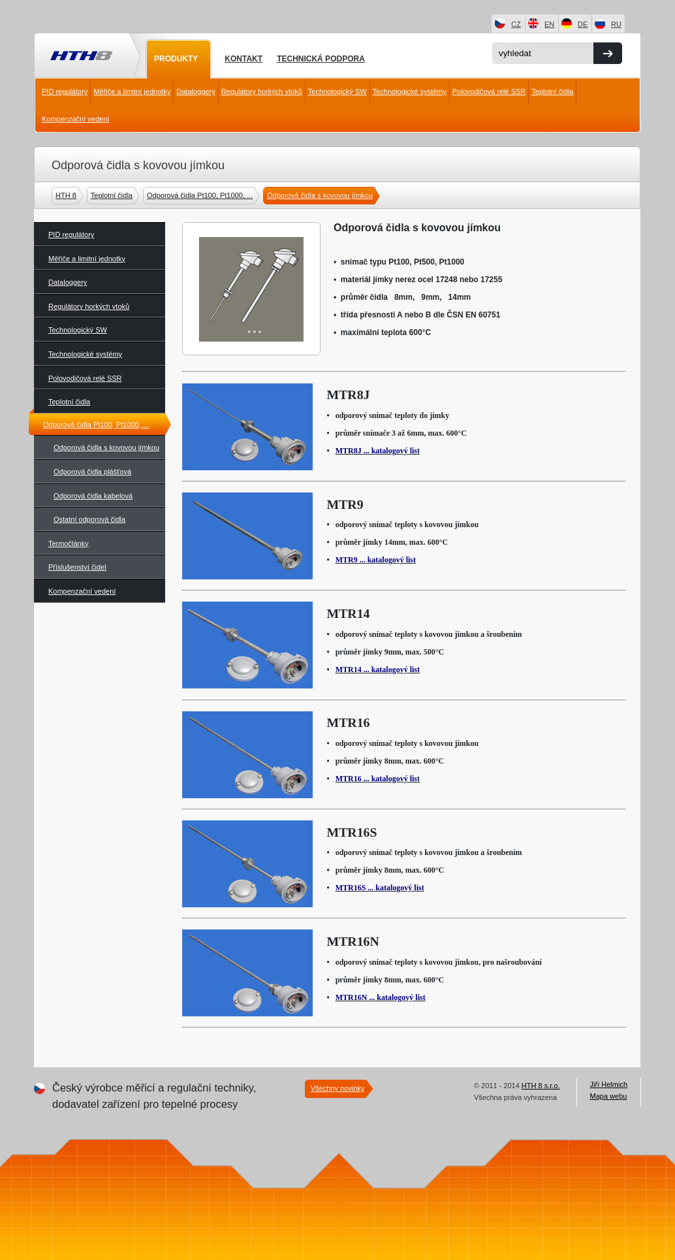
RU (616, 24)
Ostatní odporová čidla (89, 519)
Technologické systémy (410, 91)
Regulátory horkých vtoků (261, 91)
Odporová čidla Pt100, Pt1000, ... (201, 195)
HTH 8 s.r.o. (541, 1086)
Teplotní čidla (552, 91)
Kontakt (243, 58)
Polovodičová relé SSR (489, 91)
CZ (516, 24)
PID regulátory (64, 91)
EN (549, 24)
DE (583, 24)
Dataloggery (195, 91)
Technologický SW (337, 91)
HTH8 (80, 57)
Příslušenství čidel (77, 567)
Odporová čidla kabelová (93, 496)
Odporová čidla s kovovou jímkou (321, 195)
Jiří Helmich (608, 1084)
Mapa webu (608, 1096)
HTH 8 (68, 195)
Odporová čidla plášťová (92, 472)
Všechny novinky (338, 1088)
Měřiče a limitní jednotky (131, 91)
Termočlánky (68, 543)
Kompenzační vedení (75, 119)
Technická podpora (321, 58)
